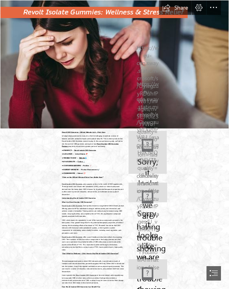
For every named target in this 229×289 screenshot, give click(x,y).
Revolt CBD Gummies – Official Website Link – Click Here (83, 132)
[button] (175, 7)
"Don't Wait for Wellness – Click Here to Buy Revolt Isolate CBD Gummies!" (90, 254)
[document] (114, 144)
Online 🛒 (81, 162)
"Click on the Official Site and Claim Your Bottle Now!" (83, 177)
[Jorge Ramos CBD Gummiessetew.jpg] (114, 64)
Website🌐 (83, 158)
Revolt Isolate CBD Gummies (85, 150)
